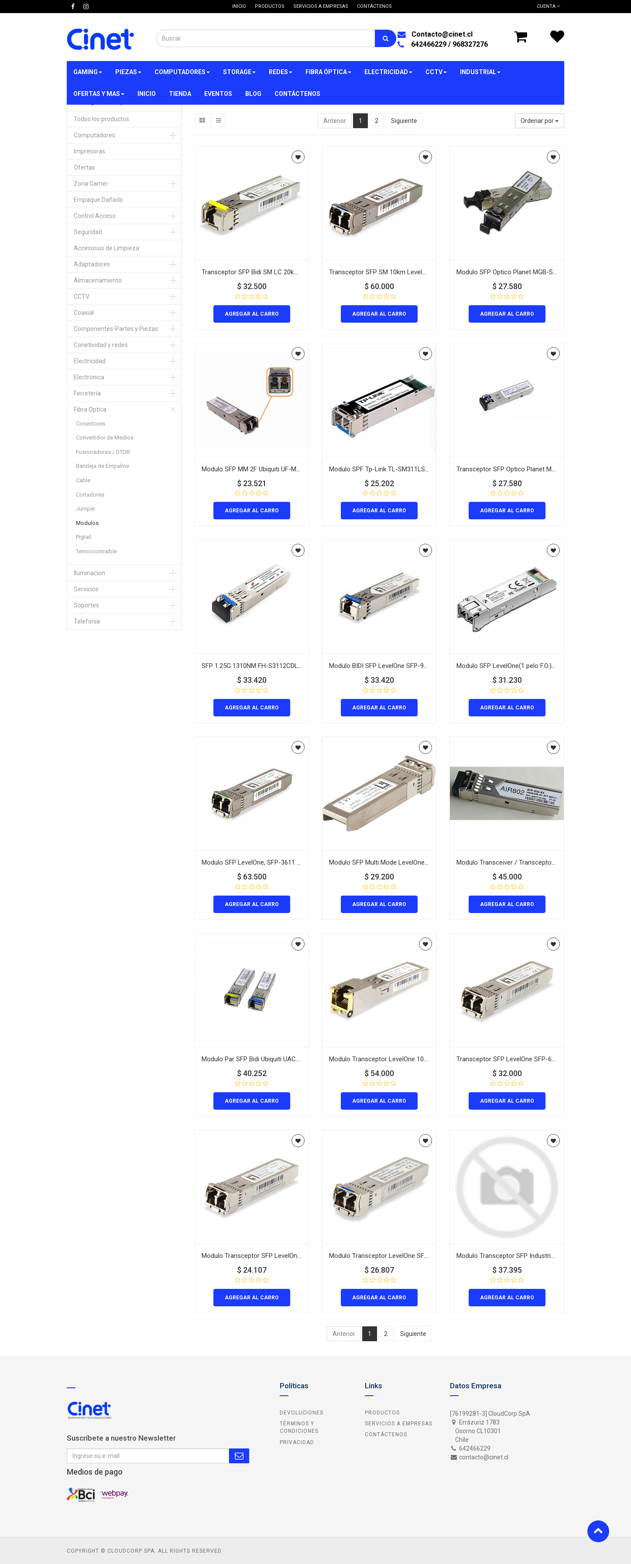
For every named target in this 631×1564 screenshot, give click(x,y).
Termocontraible (96, 551)
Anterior (334, 120)
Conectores (90, 423)
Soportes (86, 605)
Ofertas (84, 167)
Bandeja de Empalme (102, 466)
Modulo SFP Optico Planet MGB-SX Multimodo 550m (531, 272)
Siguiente (404, 120)
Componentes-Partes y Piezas (116, 328)
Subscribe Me (239, 1456)
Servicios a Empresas (398, 1424)
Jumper (85, 508)
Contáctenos (386, 1434)
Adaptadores (92, 264)
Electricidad (90, 361)
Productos (382, 1413)
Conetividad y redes (101, 344)
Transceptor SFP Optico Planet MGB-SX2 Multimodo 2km (538, 469)
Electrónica (89, 377)
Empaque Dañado (98, 199)
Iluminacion (89, 572)
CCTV (81, 296)
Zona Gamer (91, 183)
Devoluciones (301, 1413)
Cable (83, 480)
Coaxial (84, 312)
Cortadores (90, 494)
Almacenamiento (98, 280)
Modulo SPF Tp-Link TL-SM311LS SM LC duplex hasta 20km (415, 469)
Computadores (94, 135)
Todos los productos (101, 119)
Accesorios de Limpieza (106, 248)
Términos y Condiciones (299, 1427)
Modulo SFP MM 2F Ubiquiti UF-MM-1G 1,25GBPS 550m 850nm (291, 469)
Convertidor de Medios (105, 437)
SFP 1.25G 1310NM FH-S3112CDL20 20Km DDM (270, 666)
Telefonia (87, 621)
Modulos (87, 523)
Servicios (86, 589)
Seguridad (88, 231)
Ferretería (87, 393)
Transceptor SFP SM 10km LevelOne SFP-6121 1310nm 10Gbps (420, 272)
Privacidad (297, 1442)
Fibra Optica (90, 409)
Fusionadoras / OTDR (103, 452)
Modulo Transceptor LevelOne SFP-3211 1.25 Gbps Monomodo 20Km (428, 1256)
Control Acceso (95, 215)
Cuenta (548, 6)
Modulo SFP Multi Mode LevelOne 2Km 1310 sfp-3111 (406, 862)
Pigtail (83, 537)
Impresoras (89, 151)
